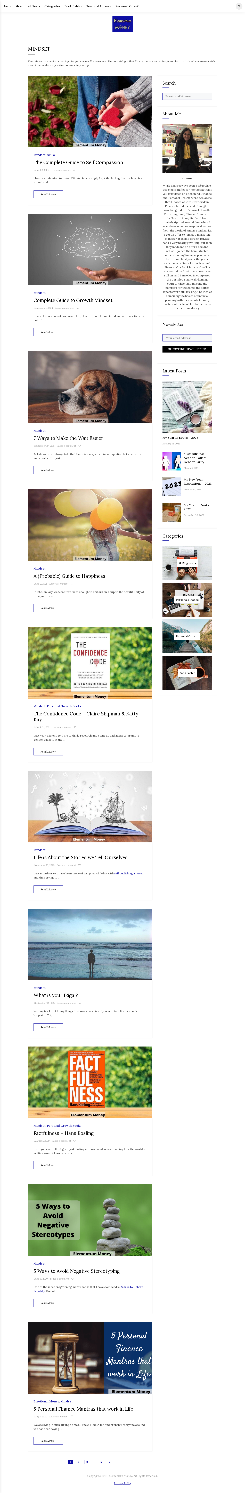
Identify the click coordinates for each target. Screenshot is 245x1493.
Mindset (39, 155)
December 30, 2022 (194, 515)
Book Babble (73, 6)
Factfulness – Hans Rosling (64, 1133)
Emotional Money (46, 1401)
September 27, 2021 (44, 445)
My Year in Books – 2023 (180, 438)
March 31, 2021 (42, 727)
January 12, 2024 (171, 443)
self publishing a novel (128, 873)
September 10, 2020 (44, 1002)
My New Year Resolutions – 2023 (198, 481)
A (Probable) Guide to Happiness (69, 576)
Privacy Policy (122, 1483)
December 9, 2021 (43, 307)
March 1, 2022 (41, 170)
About (19, 6)
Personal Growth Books (64, 706)
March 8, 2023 (191, 467)
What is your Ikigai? (56, 995)
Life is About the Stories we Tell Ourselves (80, 857)
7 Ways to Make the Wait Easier (68, 438)
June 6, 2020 (41, 1278)
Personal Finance (98, 6)
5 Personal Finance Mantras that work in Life (83, 1409)
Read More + (48, 194)
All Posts (34, 6)
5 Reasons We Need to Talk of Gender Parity (195, 458)
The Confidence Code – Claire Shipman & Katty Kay (86, 717)
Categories (52, 6)
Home (7, 6)
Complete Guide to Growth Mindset (73, 300)
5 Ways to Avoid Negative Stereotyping (77, 1271)
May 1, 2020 (40, 1416)
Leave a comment (61, 170)
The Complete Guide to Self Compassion (78, 162)
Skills (51, 155)
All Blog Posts (187, 563)
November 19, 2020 (44, 865)
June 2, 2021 (40, 583)
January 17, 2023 (192, 489)
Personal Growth (128, 6)
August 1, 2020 (42, 1140)
